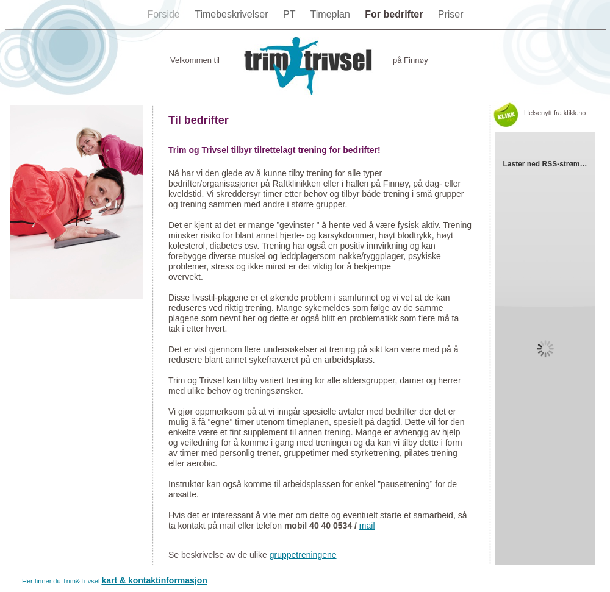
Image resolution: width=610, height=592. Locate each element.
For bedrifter (395, 14)
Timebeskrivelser (233, 14)
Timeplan (331, 14)
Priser (451, 14)
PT (290, 14)
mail (367, 525)
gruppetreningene (303, 555)
